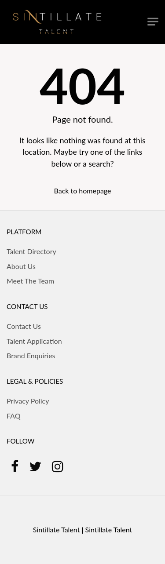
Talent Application (34, 341)
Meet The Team (30, 281)
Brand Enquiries (31, 355)
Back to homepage (82, 190)
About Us (21, 266)
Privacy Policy (28, 401)
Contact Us (24, 326)
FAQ (13, 415)
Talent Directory (31, 251)
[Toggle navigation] (152, 21)
